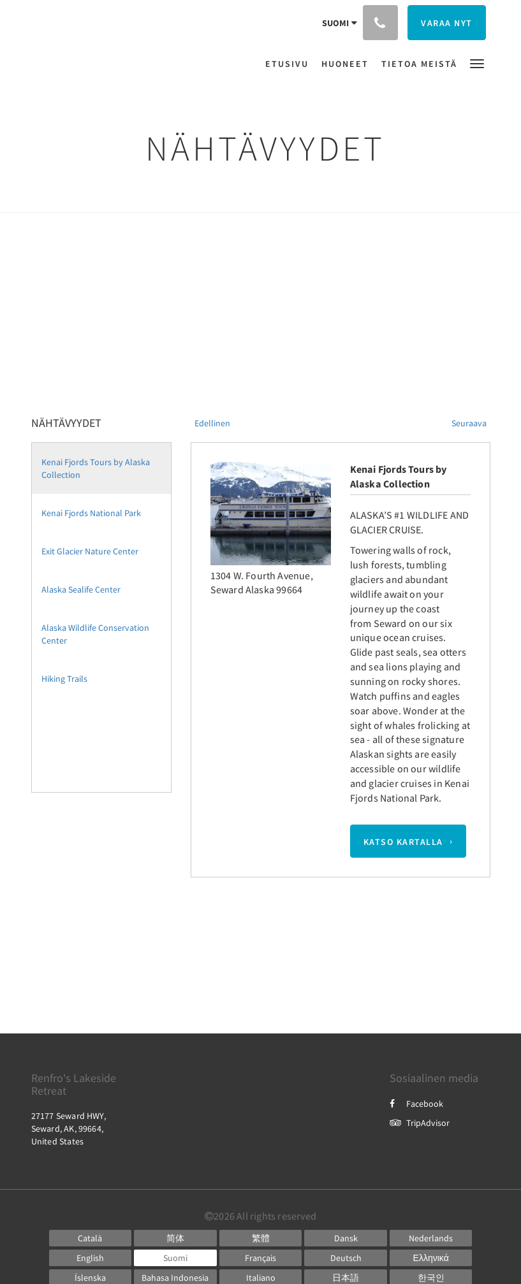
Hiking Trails (64, 678)
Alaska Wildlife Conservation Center (95, 634)
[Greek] (431, 1258)
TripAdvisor (420, 1123)
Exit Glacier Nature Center (89, 551)
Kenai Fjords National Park (91, 513)
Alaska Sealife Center (81, 589)
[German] (345, 1258)
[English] (90, 1258)
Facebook (416, 1103)
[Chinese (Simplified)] (175, 1238)
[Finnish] (175, 1258)
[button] (477, 62)
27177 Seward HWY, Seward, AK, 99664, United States (68, 1128)
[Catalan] (90, 1238)
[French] (260, 1258)
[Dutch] (431, 1238)
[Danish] (345, 1238)
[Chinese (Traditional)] (260, 1238)
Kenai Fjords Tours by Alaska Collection (95, 468)
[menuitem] (290, 63)
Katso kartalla (403, 841)
